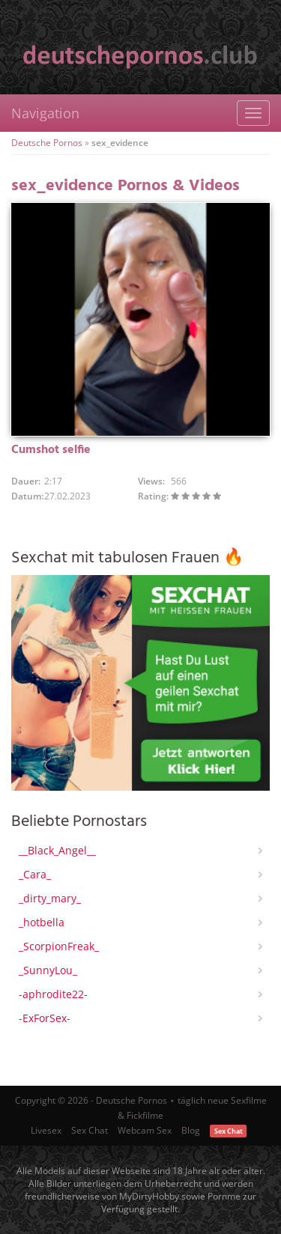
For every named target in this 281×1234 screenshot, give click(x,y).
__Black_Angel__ (57, 850)
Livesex (46, 1130)
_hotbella (41, 922)
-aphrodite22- (53, 994)
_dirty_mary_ (50, 898)
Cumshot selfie (51, 450)
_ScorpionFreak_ (59, 946)
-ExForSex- (44, 1018)
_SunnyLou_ (48, 970)
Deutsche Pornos (46, 142)
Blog (190, 1130)
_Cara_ (35, 874)
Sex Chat (89, 1130)
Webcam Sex (145, 1130)
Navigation (45, 113)
